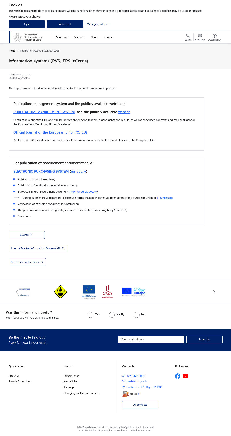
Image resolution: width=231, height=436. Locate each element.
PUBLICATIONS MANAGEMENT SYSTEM (44, 112)
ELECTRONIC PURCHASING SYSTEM (41, 171)
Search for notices (20, 381)
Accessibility (70, 381)
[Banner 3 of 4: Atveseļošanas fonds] (97, 291)
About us (14, 375)
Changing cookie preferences (81, 393)
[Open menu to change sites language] (200, 37)
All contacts (140, 404)
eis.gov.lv (78, 171)
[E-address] (129, 394)
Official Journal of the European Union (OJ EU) (50, 132)
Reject (26, 24)
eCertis (24, 235)
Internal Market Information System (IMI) (35, 248)
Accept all (65, 24)
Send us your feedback (25, 262)
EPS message (165, 197)
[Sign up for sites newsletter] (204, 339)
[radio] (94, 314)
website (124, 112)
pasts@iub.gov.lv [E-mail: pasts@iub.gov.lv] (137, 381)
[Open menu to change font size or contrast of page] (215, 37)
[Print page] (213, 59)
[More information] (139, 394)
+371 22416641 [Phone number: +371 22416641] (136, 375)
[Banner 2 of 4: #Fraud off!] (60, 291)
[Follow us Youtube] (185, 376)
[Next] (214, 292)
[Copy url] (124, 104)
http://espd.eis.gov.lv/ (83, 191)
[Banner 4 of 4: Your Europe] (134, 291)
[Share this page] (213, 68)
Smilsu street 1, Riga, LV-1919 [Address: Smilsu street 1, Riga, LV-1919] (145, 387)
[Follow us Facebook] (177, 376)
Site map (68, 387)
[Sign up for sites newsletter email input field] (151, 339)
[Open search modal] (188, 37)
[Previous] (17, 292)
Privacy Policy (71, 375)
